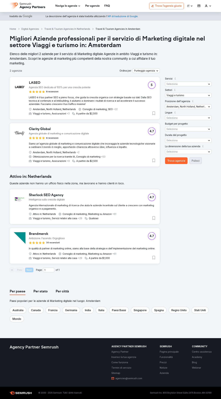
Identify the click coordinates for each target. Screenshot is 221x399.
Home (13, 28)
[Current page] (48, 270)
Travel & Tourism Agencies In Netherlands (67, 28)
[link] (92, 6)
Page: (39, 269)
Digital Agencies (30, 28)
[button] (190, 6)
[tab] (17, 291)
